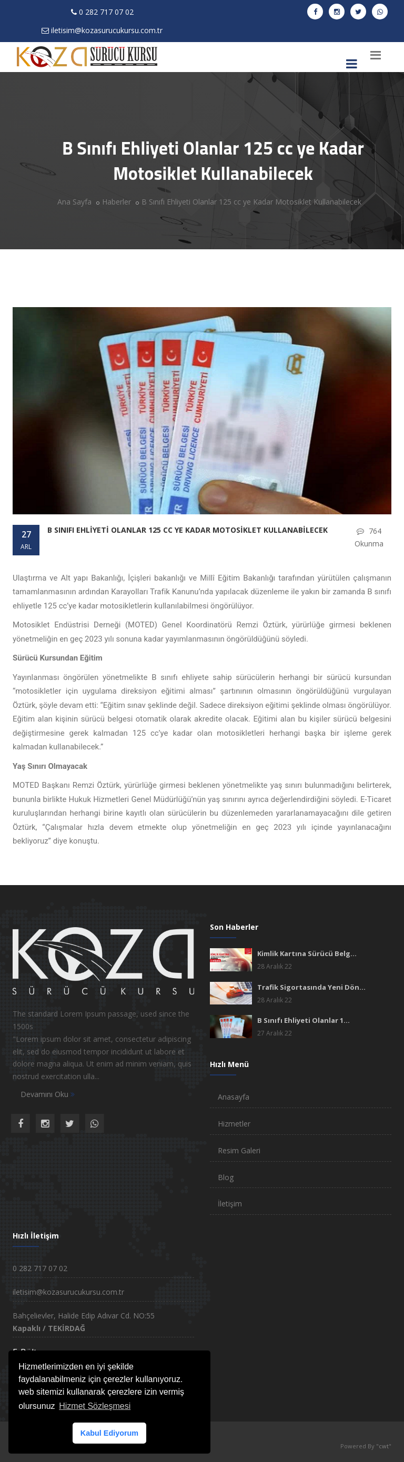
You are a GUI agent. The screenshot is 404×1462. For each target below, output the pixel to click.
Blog (226, 1177)
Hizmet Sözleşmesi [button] (94, 1406)
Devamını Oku (48, 1094)
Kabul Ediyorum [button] (109, 1433)
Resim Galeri (239, 1150)
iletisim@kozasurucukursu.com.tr (107, 30)
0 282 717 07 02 (106, 12)
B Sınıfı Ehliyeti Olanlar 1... (303, 1020)
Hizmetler (234, 1124)
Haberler (116, 202)
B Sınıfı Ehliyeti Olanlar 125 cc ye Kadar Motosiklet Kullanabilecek (251, 202)
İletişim (230, 1204)
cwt (384, 1446)
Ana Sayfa (74, 202)
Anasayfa (233, 1097)
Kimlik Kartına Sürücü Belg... (307, 953)
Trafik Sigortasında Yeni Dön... (311, 987)
